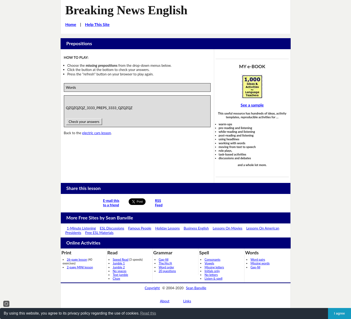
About (164, 301)
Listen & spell (213, 278)
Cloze (116, 278)
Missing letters (214, 267)
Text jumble (120, 275)
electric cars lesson (96, 133)
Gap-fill (164, 259)
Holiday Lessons (167, 228)
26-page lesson (77, 259)
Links (187, 301)
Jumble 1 (119, 263)
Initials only (212, 271)
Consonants (212, 259)
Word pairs (258, 259)
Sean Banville (196, 288)
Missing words (260, 263)
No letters (211, 275)
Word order (166, 267)
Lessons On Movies (227, 228)
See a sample (252, 105)
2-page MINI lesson (80, 267)
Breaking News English (126, 10)
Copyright (152, 288)
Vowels (209, 263)
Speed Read (120, 259)
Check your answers (84, 121)
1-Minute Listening (81, 228)
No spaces (119, 271)
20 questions (167, 271)
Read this (148, 313)
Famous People (139, 228)
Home (70, 24)
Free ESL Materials (99, 232)
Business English (196, 228)
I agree (339, 313)
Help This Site (97, 24)
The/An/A (165, 263)
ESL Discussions (112, 228)
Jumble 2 (119, 267)
